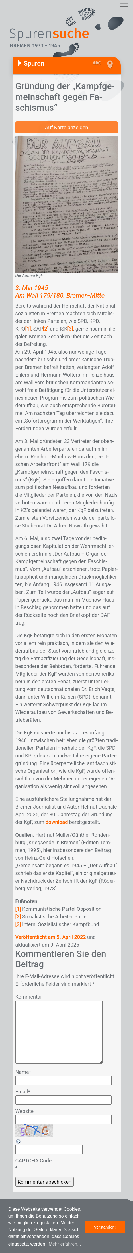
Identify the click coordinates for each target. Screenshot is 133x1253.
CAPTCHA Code (33, 1161)
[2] (46, 329)
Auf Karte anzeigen (66, 127)
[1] (28, 329)
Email (22, 1092)
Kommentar (28, 997)
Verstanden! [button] (105, 1227)
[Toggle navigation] (124, 6)
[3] (70, 329)
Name (23, 1072)
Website (24, 1111)
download (57, 822)
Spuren (34, 63)
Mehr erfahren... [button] (65, 1244)
